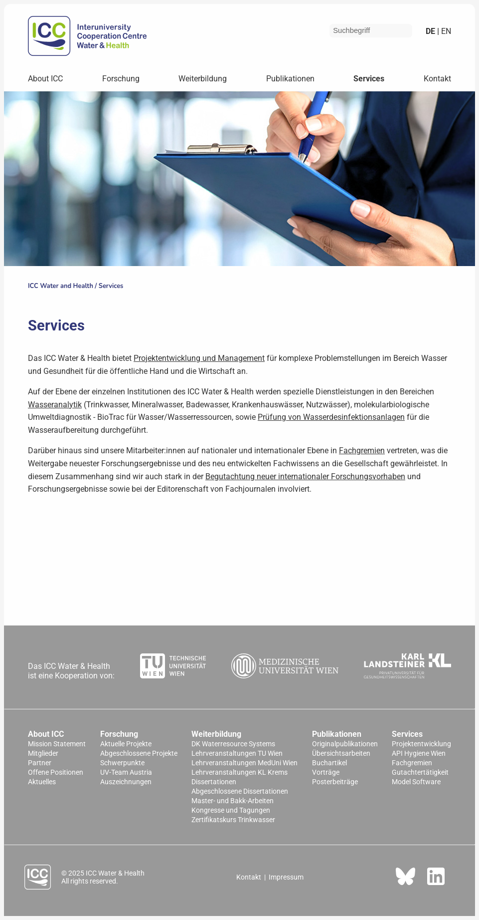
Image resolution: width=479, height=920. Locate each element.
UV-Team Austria (126, 772)
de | (432, 31)
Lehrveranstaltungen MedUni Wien (244, 763)
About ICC (45, 78)
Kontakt (437, 78)
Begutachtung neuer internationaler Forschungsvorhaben (305, 476)
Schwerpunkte (122, 763)
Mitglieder (43, 753)
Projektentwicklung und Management (199, 358)
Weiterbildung (202, 78)
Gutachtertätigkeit (420, 772)
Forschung (121, 78)
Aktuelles (42, 782)
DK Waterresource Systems (233, 744)
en (445, 31)
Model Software (416, 782)
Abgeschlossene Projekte (138, 753)
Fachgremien (362, 450)
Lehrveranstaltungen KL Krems (239, 772)
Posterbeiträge (335, 782)
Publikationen (290, 78)
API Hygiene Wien (419, 753)
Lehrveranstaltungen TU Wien (237, 753)
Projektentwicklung (421, 744)
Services (368, 78)
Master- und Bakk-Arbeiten (232, 801)
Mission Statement (57, 744)
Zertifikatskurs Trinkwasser (233, 820)
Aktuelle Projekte (126, 744)
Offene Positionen (55, 772)
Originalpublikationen (345, 744)
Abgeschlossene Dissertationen (239, 791)
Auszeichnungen (126, 782)
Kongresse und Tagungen (230, 810)
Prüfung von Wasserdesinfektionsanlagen (331, 417)
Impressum (286, 877)
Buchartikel (329, 763)
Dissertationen (213, 782)
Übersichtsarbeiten (341, 753)
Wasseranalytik (55, 404)
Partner (39, 763)
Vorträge (325, 772)
